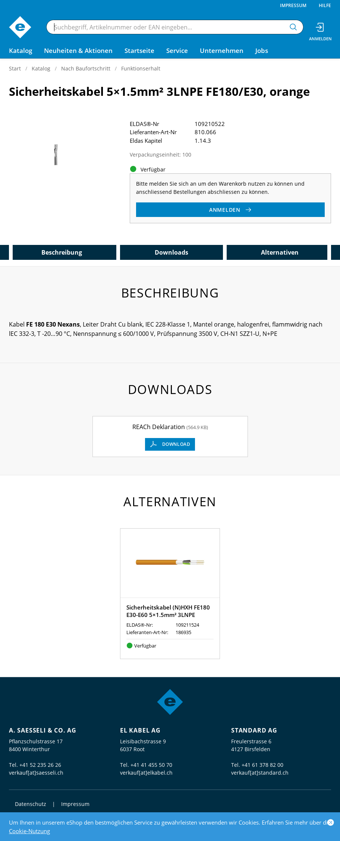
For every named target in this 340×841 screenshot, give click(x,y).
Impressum (293, 5)
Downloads (171, 252)
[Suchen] (293, 27)
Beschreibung (61, 252)
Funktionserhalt (140, 68)
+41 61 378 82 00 (262, 764)
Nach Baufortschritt (85, 68)
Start (15, 68)
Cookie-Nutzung (29, 831)
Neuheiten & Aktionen (78, 50)
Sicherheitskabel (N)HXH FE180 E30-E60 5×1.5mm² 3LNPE (168, 611)
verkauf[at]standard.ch (260, 772)
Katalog (41, 68)
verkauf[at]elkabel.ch (146, 772)
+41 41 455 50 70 (151, 764)
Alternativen (280, 252)
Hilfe (325, 5)
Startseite (139, 50)
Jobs (261, 50)
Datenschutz (30, 803)
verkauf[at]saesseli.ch (36, 772)
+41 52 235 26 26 (40, 764)
